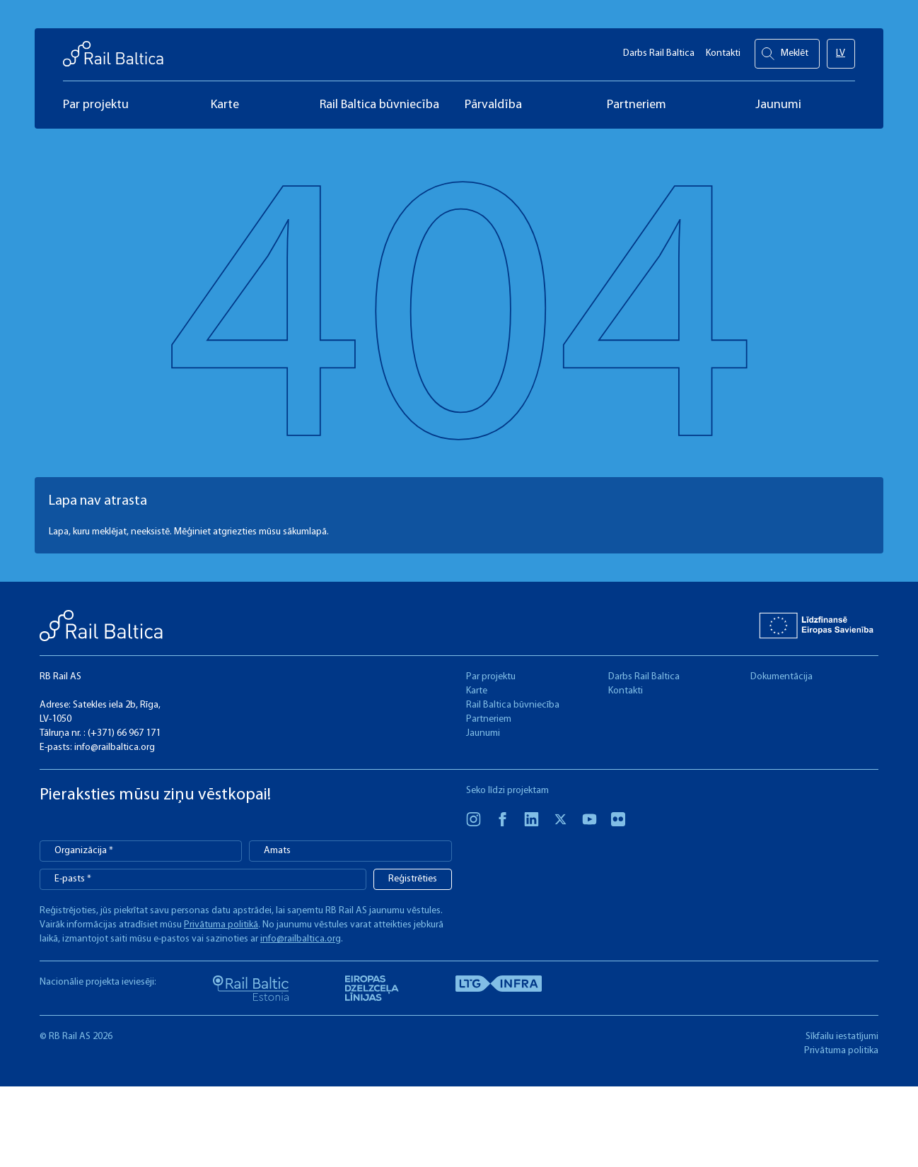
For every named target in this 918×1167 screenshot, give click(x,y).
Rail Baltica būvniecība (512, 705)
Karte (476, 691)
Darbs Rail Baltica (659, 50)
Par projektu (491, 677)
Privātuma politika (841, 1050)
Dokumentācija (781, 677)
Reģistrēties (412, 879)
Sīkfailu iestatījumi (842, 1036)
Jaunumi (483, 733)
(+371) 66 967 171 (124, 733)
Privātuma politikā (221, 925)
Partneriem (488, 719)
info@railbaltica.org (114, 747)
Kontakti (723, 50)
